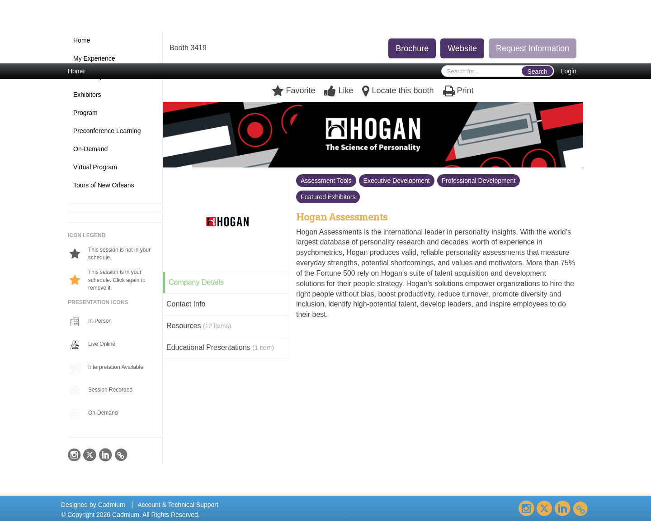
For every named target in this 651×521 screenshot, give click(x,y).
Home (76, 71)
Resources (198, 326)
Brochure (412, 48)
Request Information (532, 48)
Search (537, 71)
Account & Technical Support (177, 504)
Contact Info (185, 304)
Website (462, 48)
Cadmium (111, 504)
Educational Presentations (220, 347)
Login (568, 71)
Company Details (196, 282)
